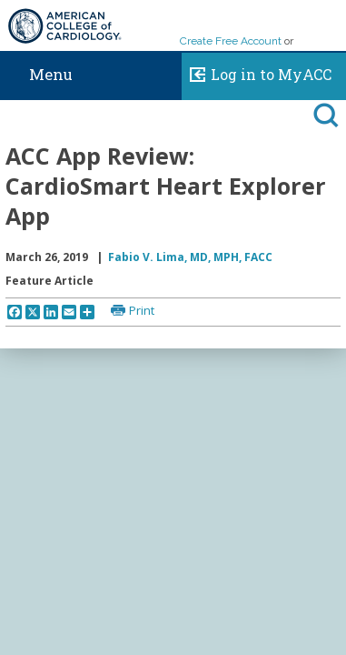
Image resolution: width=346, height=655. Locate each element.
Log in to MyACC (256, 72)
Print (141, 310)
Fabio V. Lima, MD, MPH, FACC (190, 257)
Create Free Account (231, 41)
